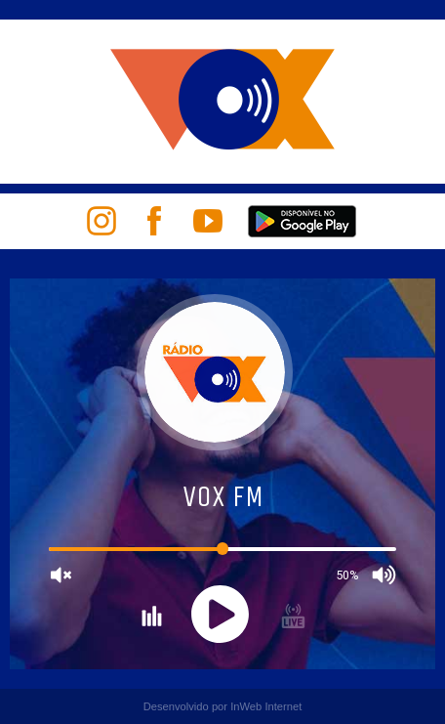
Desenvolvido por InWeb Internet (223, 706)
